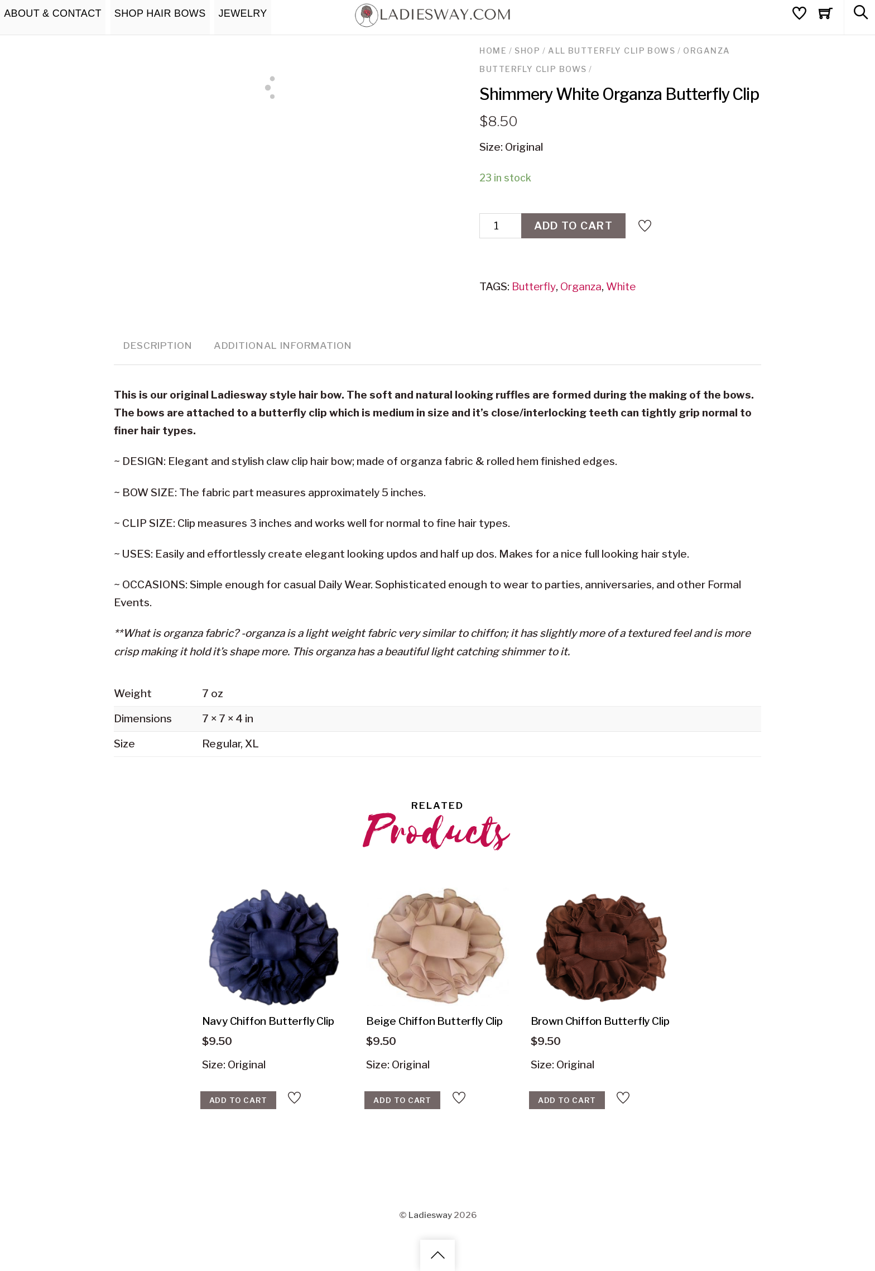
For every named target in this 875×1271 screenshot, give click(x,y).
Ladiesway (430, 1215)
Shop (527, 51)
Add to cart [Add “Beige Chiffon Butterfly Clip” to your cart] (402, 1100)
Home (493, 51)
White (621, 286)
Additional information (283, 345)
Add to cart (573, 225)
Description (157, 345)
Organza (581, 286)
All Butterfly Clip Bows (611, 51)
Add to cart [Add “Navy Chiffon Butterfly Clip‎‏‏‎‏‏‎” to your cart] (238, 1100)
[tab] (158, 346)
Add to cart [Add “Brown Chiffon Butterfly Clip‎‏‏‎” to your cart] (567, 1100)
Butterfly (534, 286)
